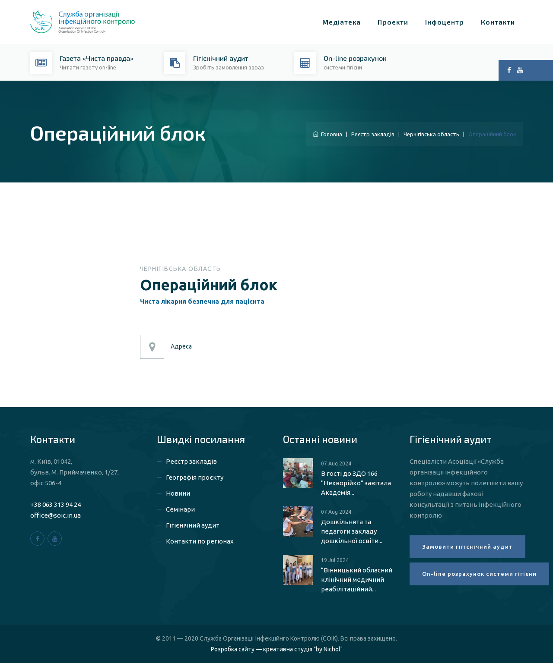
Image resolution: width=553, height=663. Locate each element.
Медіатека (341, 22)
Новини (178, 493)
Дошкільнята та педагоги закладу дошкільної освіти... (351, 531)
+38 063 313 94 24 (55, 504)
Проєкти (393, 22)
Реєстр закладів (372, 134)
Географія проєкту (194, 477)
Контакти (498, 22)
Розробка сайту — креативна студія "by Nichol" (277, 649)
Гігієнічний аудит (192, 525)
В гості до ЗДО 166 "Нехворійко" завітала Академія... (356, 483)
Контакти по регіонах (200, 541)
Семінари (180, 509)
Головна (327, 134)
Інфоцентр (444, 22)
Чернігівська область (431, 134)
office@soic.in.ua (55, 515)
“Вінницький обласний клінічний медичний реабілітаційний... (356, 579)
